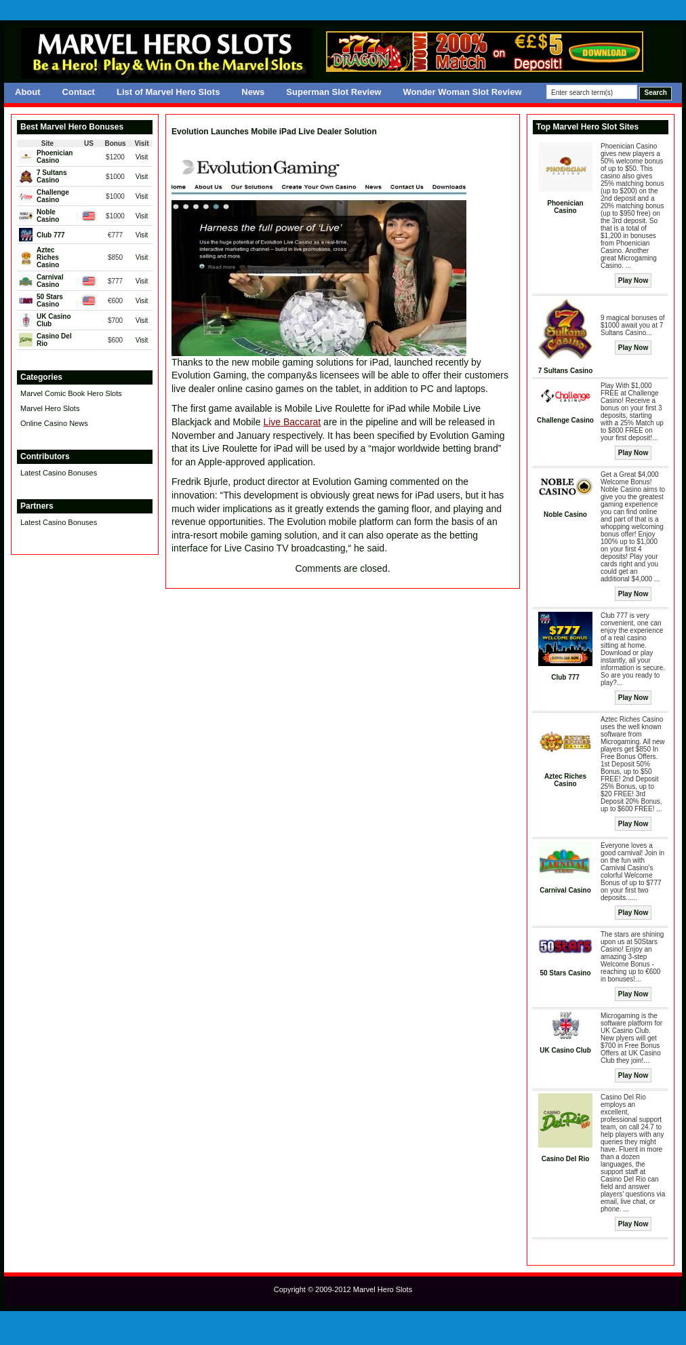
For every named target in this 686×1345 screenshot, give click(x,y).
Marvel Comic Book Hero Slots (71, 393)
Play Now (633, 280)
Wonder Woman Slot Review (462, 92)
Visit (142, 157)
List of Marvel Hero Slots (168, 92)
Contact (78, 92)
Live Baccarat (292, 421)
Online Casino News (54, 423)
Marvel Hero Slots (49, 408)
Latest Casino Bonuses (58, 473)
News (252, 92)
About (28, 92)
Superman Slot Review (333, 92)
